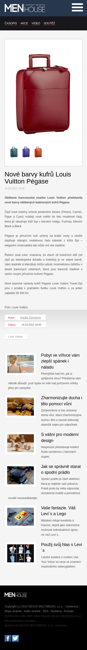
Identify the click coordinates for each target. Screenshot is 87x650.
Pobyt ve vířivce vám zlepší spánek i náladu (60, 361)
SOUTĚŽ (49, 23)
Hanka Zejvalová (30, 317)
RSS (45, 611)
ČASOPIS (11, 23)
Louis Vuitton (15, 336)
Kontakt (69, 611)
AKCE (24, 23)
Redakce (56, 611)
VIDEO (36, 23)
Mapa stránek (13, 611)
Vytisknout (71, 606)
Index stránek (32, 611)
